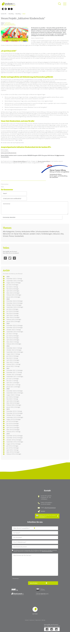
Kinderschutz (54, 231)
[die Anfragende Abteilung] (35, 528)
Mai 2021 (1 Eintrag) (12, 380)
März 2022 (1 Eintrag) (13, 362)
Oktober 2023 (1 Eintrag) (14, 329)
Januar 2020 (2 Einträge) (13, 407)
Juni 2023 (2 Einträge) (13, 336)
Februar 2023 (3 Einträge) (14, 344)
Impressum (31, 620)
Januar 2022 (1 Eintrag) (13, 366)
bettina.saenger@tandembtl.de (8, 153)
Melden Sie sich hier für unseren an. (47, 516)
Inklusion (56, 234)
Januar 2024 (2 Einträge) (13, 321)
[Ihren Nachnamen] (35, 533)
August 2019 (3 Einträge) (14, 419)
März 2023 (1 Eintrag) (13, 342)
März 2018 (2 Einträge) (13, 452)
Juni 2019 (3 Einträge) (13, 423)
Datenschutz (38, 620)
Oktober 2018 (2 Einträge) (14, 440)
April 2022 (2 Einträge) (13, 360)
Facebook (5, 258)
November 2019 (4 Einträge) (15, 413)
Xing (14, 258)
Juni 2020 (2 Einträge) (13, 397)
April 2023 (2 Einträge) (13, 340)
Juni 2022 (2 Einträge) (13, 356)
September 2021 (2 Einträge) (15, 376)
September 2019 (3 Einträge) (15, 417)
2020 (8, 389)
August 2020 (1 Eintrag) (13, 395)
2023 (8, 323)
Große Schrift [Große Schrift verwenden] (11, 9)
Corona (18, 231)
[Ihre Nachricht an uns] (35, 565)
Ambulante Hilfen (28, 231)
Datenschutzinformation (47, 551)
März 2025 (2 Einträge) (13, 293)
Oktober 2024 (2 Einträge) (14, 305)
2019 (8, 409)
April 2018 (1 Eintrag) (12, 450)
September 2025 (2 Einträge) (15, 281)
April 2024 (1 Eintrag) (12, 315)
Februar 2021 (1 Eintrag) (13, 385)
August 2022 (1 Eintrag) (13, 354)
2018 (8, 434)
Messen (26, 234)
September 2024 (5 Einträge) (15, 307)
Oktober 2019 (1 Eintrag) (14, 415)
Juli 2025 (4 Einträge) (12, 285)
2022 (8, 346)
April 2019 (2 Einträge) (13, 427)
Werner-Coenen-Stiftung (19, 161)
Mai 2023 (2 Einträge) (13, 338)
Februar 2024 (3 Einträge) (14, 319)
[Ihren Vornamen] (35, 537)
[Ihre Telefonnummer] (35, 547)
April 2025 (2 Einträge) (13, 291)
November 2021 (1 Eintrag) (14, 372)
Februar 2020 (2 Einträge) (14, 405)
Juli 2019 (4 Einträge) (12, 421)
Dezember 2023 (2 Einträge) (15, 325)
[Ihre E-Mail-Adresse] (35, 542)
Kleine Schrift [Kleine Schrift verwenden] (9, 9)
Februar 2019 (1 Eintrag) (13, 431)
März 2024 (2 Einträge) (13, 317)
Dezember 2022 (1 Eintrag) (14, 348)
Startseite (8, 4)
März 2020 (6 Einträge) (13, 403)
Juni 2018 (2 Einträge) (13, 448)
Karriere (43, 511)
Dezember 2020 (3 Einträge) (15, 391)
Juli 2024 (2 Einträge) (12, 309)
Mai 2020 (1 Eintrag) (12, 399)
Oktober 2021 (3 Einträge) (14, 374)
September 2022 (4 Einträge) (15, 352)
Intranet (26, 620)
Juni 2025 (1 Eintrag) (12, 287)
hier (58, 155)
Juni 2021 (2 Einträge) (13, 378)
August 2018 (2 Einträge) (14, 444)
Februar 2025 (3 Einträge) (14, 295)
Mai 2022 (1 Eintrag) (12, 358)
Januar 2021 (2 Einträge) (13, 387)
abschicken (34, 583)
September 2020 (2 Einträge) (15, 393)
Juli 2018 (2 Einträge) (12, 446)
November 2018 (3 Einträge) (15, 438)
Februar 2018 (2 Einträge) (14, 454)
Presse (11, 236)
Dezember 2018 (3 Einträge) (15, 436)
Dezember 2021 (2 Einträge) (15, 370)
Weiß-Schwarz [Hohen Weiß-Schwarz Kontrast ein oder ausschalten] (5, 9)
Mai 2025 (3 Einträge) (13, 289)
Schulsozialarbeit (42, 231)
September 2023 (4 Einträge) (15, 332)
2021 (8, 368)
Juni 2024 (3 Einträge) (13, 311)
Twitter (9, 258)
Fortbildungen (46, 234)
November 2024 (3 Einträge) (15, 303)
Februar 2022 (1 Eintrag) (13, 364)
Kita (62, 234)
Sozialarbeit (19, 236)
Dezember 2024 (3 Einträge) (15, 301)
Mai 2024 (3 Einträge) (13, 313)
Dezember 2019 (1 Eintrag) (14, 411)
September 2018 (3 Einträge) (15, 442)
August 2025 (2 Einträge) (14, 283)
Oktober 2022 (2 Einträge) (14, 350)
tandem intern (35, 234)
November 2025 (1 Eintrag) (14, 278)
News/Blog (11, 13)
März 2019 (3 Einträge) (13, 429)
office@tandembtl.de (50, 507)
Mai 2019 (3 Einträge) (13, 425)
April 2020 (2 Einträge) (13, 401)
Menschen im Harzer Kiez (12, 234)
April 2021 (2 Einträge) (13, 382)
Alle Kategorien (8, 231)
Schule (5, 236)
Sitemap (43, 620)
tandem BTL (4, 13)
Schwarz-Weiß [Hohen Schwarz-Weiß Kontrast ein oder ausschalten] (3, 9)
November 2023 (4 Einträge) (15, 327)
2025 (8, 276)
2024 (8, 299)
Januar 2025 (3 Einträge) (13, 297)
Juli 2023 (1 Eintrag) (12, 334)
